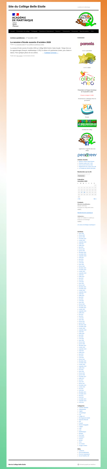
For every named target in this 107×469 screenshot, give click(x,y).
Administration (82, 409)
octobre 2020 (82, 328)
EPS (80, 421)
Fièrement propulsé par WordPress (87, 464)
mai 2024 (81, 261)
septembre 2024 (82, 255)
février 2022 (82, 304)
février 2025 (82, 249)
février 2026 (82, 235)
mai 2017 (81, 380)
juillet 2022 (81, 295)
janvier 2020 (82, 343)
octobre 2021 (82, 309)
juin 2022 (81, 297)
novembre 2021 (82, 307)
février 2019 (82, 359)
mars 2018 (81, 371)
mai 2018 (81, 369)
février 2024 (82, 266)
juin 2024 (81, 259)
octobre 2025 (82, 240)
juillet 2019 (81, 352)
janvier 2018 (82, 374)
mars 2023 (81, 283)
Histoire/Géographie (83, 425)
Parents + (58, 31)
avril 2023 (81, 281)
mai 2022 (81, 299)
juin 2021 (81, 314)
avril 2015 (81, 397)
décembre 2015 (82, 392)
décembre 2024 (82, 252)
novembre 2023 (82, 269)
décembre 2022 (82, 287)
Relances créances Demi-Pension (86, 161)
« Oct (79, 199)
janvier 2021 (82, 323)
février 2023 (82, 285)
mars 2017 (81, 381)
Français (81, 423)
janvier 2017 (82, 383)
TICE (92, 31)
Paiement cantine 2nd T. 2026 (86, 163)
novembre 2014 (82, 399)
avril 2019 (81, 357)
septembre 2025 (82, 242)
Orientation (81, 437)
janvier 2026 (82, 237)
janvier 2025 (82, 250)
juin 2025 (81, 247)
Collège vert (82, 416)
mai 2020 (81, 337)
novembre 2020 (82, 326)
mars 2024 (81, 264)
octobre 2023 (82, 271)
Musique (81, 433)
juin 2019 (81, 354)
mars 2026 (81, 233)
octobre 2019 (82, 347)
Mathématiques (82, 431)
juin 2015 (81, 395)
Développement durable (84, 418)
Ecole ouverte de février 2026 (86, 165)
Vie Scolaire (82, 443)
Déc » (95, 199)
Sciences (81, 438)
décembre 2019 (82, 345)
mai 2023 (81, 280)
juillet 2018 (81, 368)
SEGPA (81, 440)
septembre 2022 (82, 292)
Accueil (13, 31)
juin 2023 (81, 278)
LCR (80, 430)
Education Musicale (83, 419)
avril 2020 (81, 338)
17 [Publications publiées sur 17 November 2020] (81, 192)
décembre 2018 (82, 361)
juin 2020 (81, 335)
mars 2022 (81, 302)
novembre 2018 (82, 362)
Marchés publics (84, 31)
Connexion (81, 450)
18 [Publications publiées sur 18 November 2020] (84, 192)
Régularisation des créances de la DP (87, 166)
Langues (81, 426)
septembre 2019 (82, 349)
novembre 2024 (82, 254)
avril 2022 (81, 300)
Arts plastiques (82, 412)
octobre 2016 (82, 387)
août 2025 (81, 243)
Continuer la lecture (51, 52)
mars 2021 (81, 319)
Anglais (81, 411)
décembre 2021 (82, 306)
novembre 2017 (82, 376)
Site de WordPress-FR (84, 456)
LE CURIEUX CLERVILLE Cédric (35, 44)
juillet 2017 (81, 378)
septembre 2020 (82, 330)
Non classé (19, 56)
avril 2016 (81, 390)
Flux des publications (84, 452)
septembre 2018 (82, 366)
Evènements (66, 31)
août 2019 (81, 350)
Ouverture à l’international (46, 31)
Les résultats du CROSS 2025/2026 (87, 168)
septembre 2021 (82, 311)
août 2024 (81, 257)
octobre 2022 (82, 290)
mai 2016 (81, 388)
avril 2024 (81, 262)
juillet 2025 (81, 245)
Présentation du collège (22, 31)
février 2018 (82, 373)
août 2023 (81, 274)
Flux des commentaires (84, 454)
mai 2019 (81, 356)
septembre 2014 (82, 400)
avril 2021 (81, 318)
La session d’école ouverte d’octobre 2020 (30, 42)
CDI (80, 414)
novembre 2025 (82, 238)
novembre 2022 (82, 288)
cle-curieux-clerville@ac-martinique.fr (86, 224)
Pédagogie (34, 31)
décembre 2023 (82, 268)
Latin (80, 428)
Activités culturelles (83, 407)
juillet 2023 (81, 276)
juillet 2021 (81, 312)
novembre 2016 (82, 385)
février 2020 (82, 342)
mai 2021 (81, 316)
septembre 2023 (82, 273)
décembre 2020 (82, 324)
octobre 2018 (82, 364)
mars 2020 (81, 340)
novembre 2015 (82, 393)
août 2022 (81, 293)
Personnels (75, 31)
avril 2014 (81, 402)
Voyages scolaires (83, 445)
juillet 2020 (81, 333)
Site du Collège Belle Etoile (27, 6)
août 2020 (81, 331)
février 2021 (82, 321)
